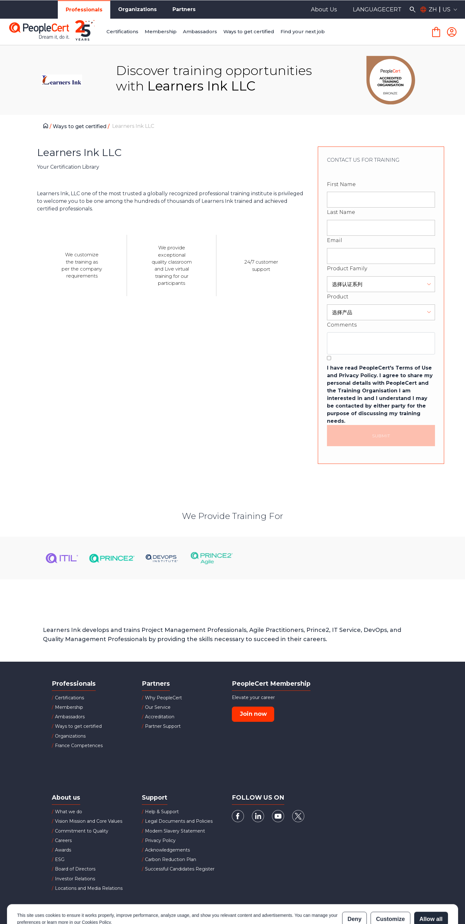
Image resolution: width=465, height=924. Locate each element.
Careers (63, 840)
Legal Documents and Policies (179, 821)
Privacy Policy (160, 840)
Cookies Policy (96, 894)
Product (337, 297)
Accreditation (159, 717)
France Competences (79, 745)
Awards (63, 850)
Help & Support (162, 812)
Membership (69, 707)
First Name (341, 184)
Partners (184, 9)
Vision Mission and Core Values (88, 821)
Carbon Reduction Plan (170, 859)
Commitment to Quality (81, 831)
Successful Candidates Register (179, 869)
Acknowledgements (167, 850)
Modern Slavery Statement (175, 831)
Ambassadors (70, 717)
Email (334, 240)
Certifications (69, 698)
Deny (354, 891)
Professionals (84, 10)
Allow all (431, 891)
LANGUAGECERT (377, 9)
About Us (324, 9)
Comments (342, 325)
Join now (253, 713)
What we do (68, 812)
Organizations (137, 9)
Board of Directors (75, 869)
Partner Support (163, 726)
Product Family (347, 268)
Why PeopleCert (163, 698)
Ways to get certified (80, 126)
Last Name (341, 212)
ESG (59, 859)
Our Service (158, 707)
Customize (390, 891)
